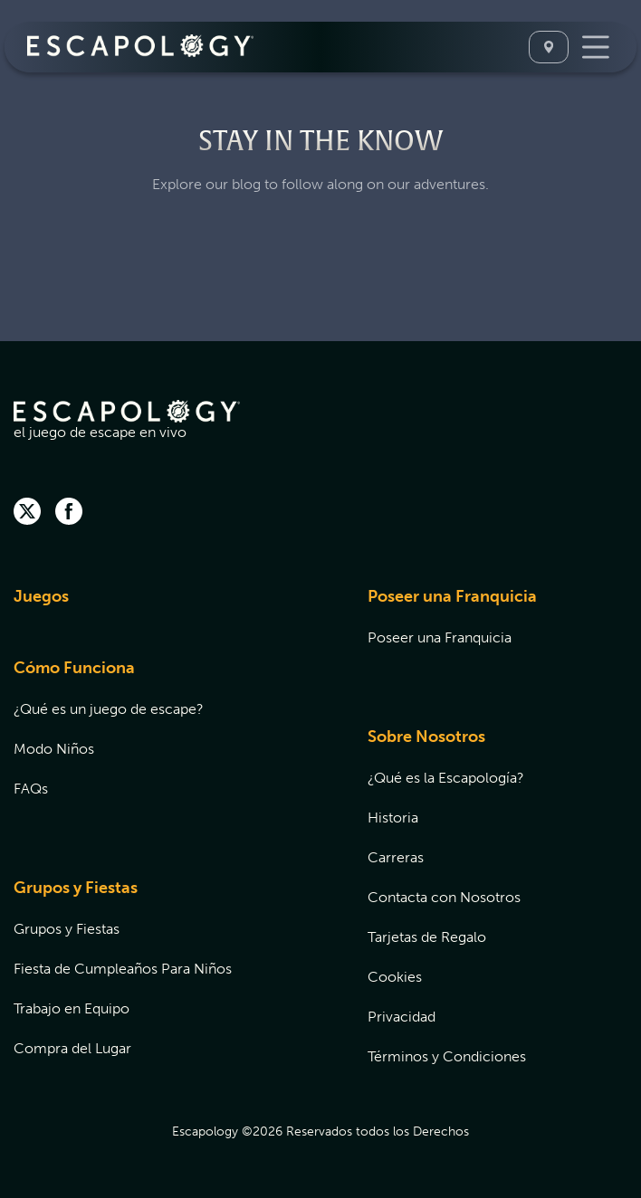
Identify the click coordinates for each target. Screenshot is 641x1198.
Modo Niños (54, 748)
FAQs (31, 788)
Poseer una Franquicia (452, 596)
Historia (393, 817)
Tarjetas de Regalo (427, 937)
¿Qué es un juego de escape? (109, 709)
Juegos (41, 596)
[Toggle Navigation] (595, 47)
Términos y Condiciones (447, 1056)
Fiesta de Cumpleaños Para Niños (123, 968)
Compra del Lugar (72, 1048)
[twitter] (27, 513)
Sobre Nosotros (426, 736)
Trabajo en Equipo (71, 1008)
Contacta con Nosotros (444, 897)
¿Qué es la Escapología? (446, 777)
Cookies (395, 976)
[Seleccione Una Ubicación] (549, 47)
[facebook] (68, 513)
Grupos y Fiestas (76, 888)
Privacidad (401, 1016)
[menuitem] (168, 607)
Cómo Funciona (74, 668)
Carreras (396, 857)
